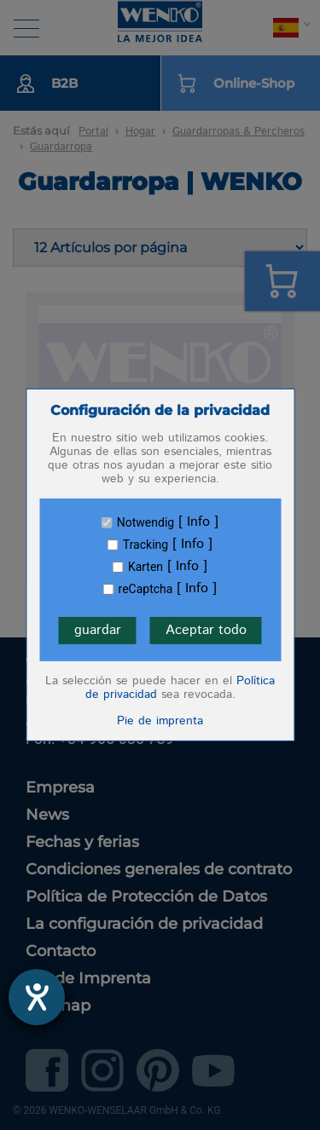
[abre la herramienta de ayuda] (37, 997)
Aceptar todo (206, 630)
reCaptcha (146, 589)
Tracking (145, 544)
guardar (97, 630)
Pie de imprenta (160, 720)
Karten (145, 567)
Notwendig (145, 522)
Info (198, 522)
